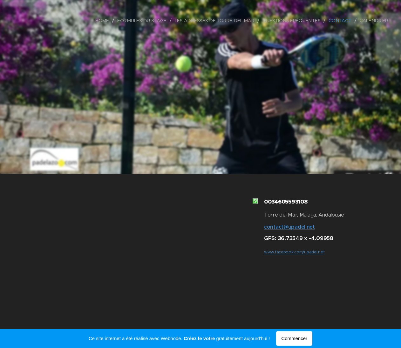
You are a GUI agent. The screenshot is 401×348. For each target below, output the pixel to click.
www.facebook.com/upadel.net (294, 252)
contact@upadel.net (289, 227)
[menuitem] (106, 21)
